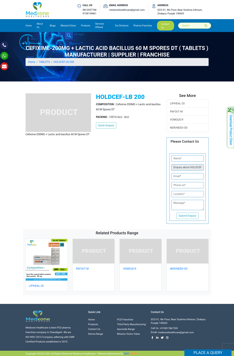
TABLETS (44, 61)
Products (93, 325)
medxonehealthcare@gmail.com (127, 9)
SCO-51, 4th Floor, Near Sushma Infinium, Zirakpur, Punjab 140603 (180, 11)
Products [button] (85, 25)
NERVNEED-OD (178, 127)
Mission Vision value (128, 334)
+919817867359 (169, 329)
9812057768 (89, 9)
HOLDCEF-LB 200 (64, 61)
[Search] (197, 26)
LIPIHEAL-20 (177, 103)
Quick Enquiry (106, 125)
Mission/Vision (68, 25)
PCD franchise (125, 320)
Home (29, 25)
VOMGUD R (176, 119)
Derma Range (95, 334)
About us (40, 25)
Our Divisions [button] (121, 25)
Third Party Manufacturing (131, 325)
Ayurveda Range (126, 330)
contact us (165, 26)
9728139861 (89, 13)
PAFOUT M (176, 111)
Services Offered (99, 25)
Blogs (53, 25)
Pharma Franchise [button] (142, 25)
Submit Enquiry (187, 215)
